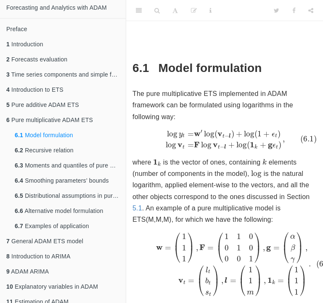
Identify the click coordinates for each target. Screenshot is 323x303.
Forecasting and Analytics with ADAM (56, 7)
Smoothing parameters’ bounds (62, 180)
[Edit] (194, 10)
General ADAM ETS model (44, 241)
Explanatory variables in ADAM (52, 286)
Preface (16, 29)
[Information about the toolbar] (210, 10)
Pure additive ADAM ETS (42, 104)
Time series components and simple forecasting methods (66, 74)
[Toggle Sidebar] (139, 10)
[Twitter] (276, 10)
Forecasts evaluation (36, 59)
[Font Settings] (175, 10)
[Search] (157, 10)
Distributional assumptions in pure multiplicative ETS (70, 195)
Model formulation (44, 135)
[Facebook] (294, 10)
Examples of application (52, 226)
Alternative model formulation (59, 210)
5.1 (137, 211)
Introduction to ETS (35, 89)
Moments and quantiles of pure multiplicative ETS (70, 165)
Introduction (24, 44)
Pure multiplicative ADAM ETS (49, 120)
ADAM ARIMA (27, 271)
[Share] (311, 10)
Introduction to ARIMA (38, 256)
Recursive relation (44, 150)
